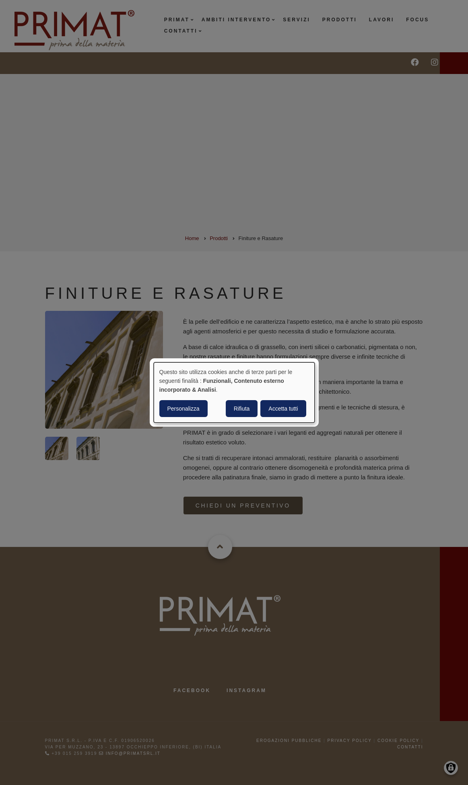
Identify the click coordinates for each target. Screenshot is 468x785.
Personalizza (183, 408)
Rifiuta (242, 408)
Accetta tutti (283, 408)
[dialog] (234, 392)
